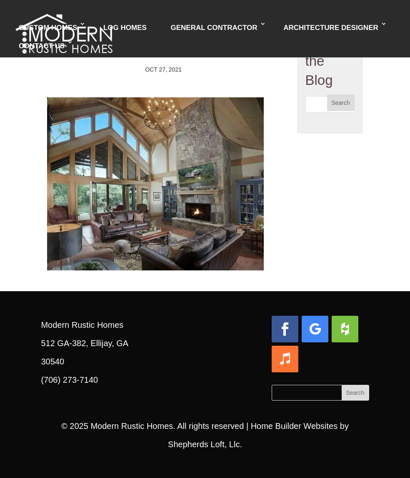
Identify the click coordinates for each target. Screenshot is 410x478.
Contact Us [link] (42, 46)
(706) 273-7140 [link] (69, 379)
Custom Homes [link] (48, 28)
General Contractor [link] (213, 28)
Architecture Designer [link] (330, 28)
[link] (155, 261)
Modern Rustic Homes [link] (131, 426)
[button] (341, 102)
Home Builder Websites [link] (294, 426)
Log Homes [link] (125, 28)
